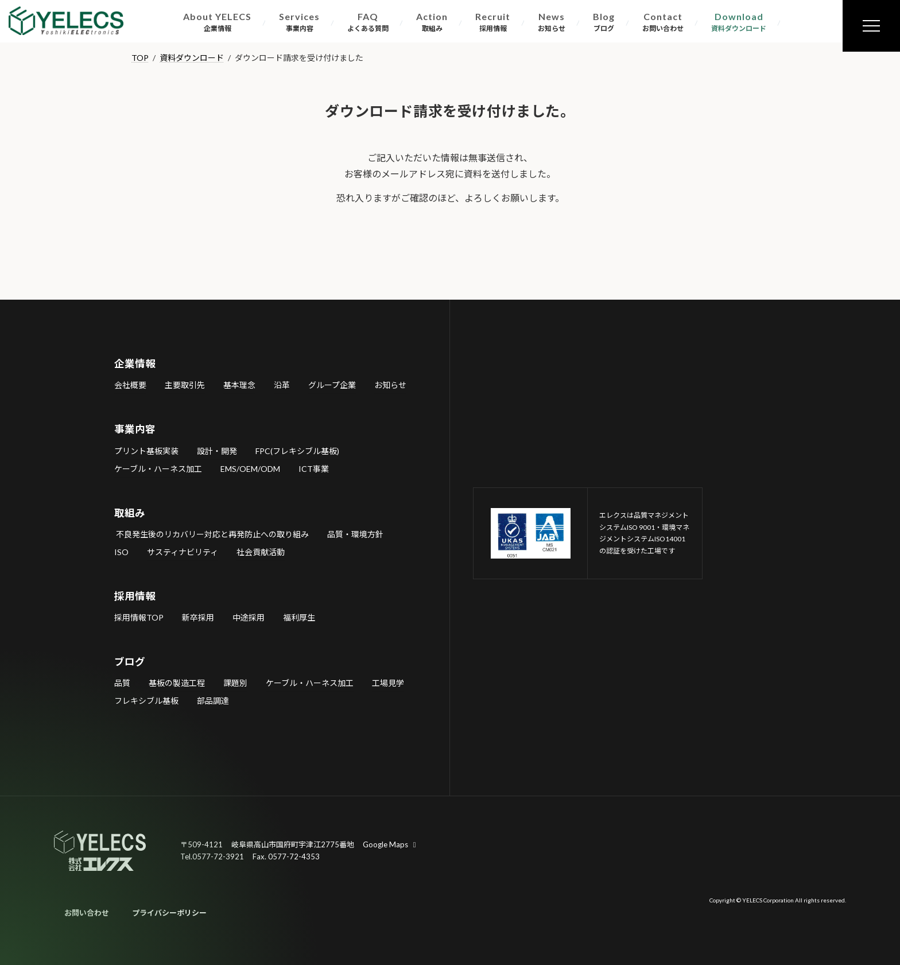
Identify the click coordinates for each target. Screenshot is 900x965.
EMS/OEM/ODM (250, 468)
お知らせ (390, 385)
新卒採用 (198, 617)
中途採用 (248, 617)
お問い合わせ (86, 912)
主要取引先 (185, 385)
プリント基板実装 (146, 450)
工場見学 (388, 683)
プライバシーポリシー (169, 912)
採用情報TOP (139, 617)
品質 (122, 683)
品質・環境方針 (355, 533)
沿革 (282, 385)
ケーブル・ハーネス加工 (158, 468)
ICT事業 (313, 468)
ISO (121, 551)
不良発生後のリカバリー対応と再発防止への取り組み (211, 533)
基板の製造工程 (177, 683)
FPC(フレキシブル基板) (297, 450)
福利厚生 (299, 617)
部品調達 (213, 701)
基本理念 (239, 385)
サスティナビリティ (182, 551)
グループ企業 (332, 385)
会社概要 (130, 385)
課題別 (235, 683)
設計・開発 (217, 450)
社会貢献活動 (260, 551)
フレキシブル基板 (146, 701)
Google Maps (391, 844)
